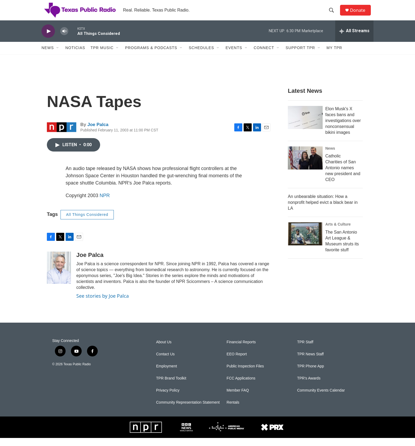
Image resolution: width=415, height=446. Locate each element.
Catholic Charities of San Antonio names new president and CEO (342, 176)
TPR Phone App (310, 374)
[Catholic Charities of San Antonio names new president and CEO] (305, 165)
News (48, 56)
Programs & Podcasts (151, 56)
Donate (360, 14)
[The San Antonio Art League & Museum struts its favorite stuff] (305, 241)
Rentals (233, 410)
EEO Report (237, 362)
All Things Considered (87, 222)
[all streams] (354, 39)
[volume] (64, 39)
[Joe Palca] (59, 275)
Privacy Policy (167, 398)
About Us (164, 350)
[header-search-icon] (333, 14)
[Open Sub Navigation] (58, 56)
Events (234, 56)
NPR (105, 203)
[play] (48, 39)
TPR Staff (305, 350)
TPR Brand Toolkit (171, 386)
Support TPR (300, 56)
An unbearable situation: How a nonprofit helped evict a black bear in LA (323, 210)
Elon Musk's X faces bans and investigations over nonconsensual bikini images (343, 128)
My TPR (334, 56)
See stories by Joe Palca (102, 303)
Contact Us (165, 362)
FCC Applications (241, 386)
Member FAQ (238, 398)
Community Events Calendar (321, 398)
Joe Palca (97, 132)
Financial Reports (241, 350)
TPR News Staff (310, 362)
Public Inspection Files (245, 374)
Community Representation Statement (188, 410)
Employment (166, 374)
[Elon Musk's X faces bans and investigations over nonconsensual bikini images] (305, 125)
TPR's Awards (308, 386)
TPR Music (102, 56)
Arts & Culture (338, 232)
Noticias (75, 56)
